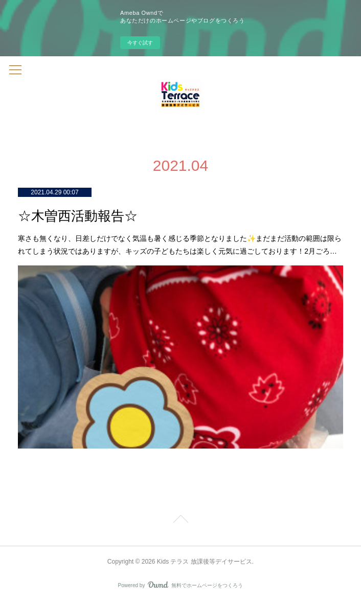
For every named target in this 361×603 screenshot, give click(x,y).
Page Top (180, 520)
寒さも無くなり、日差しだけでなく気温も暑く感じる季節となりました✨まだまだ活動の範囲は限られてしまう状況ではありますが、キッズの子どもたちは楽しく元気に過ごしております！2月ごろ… (180, 244)
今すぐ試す (140, 43)
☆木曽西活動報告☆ (78, 216)
